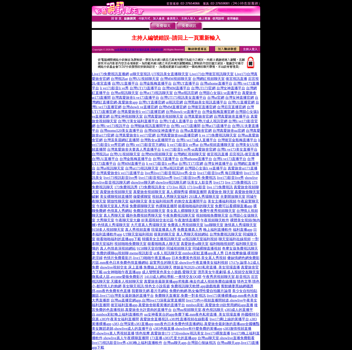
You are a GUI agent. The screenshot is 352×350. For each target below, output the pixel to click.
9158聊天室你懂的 (151, 248)
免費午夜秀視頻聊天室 (217, 211)
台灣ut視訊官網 (186, 93)
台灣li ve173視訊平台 (113, 126)
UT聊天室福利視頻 (138, 234)
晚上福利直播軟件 (217, 229)
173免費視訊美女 (152, 187)
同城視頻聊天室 (178, 248)
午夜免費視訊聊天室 (179, 215)
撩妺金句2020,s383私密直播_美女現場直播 (206, 267)
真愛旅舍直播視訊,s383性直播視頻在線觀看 (174, 319)
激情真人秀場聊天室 (240, 225)
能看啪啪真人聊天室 (163, 244)
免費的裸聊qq (107, 253)
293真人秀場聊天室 (204, 196)
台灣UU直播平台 (125, 83)
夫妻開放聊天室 (232, 196)
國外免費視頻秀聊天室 (144, 215)
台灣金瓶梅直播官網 (218, 112)
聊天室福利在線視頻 (234, 239)
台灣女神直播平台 (230, 88)
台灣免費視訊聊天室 (225, 234)
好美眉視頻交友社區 (157, 220)
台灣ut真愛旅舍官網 (195, 130)
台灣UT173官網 (203, 88)
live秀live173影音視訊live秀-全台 (170, 173)
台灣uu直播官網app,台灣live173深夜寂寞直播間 (148, 300)
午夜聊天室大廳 (127, 220)
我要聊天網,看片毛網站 (150, 291)
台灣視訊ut (119, 79)
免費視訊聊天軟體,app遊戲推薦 (195, 286)
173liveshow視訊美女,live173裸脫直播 (200, 333)
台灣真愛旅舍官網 (198, 116)
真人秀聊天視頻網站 (192, 234)
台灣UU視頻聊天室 (144, 79)
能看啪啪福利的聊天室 (196, 206)
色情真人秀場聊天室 (113, 225)
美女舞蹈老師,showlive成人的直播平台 (122, 328)
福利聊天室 (138, 201)
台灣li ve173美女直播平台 (237, 149)
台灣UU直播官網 (241, 102)
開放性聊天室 (118, 201)
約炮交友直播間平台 (190, 201)
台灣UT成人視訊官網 (210, 121)
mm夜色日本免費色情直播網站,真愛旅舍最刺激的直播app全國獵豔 (207, 324)
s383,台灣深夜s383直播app (133, 324)
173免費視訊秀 (126, 187)
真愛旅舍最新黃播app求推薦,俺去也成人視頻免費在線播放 (190, 281)
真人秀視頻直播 (137, 229)
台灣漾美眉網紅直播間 (121, 140)
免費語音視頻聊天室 (149, 211)
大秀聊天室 (105, 220)
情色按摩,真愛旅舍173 (152, 333)
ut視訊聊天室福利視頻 (199, 239)
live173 (218, 182)
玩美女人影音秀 (199, 182)
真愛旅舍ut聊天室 (195, 244)
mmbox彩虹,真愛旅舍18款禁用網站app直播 (219, 305)
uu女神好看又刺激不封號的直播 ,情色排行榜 (139, 49)
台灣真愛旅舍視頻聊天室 (163, 116)
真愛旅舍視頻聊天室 (116, 192)
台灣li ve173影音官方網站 (146, 145)
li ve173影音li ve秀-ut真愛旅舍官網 (189, 149)
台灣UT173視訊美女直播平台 (183, 97)
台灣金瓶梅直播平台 (155, 83)
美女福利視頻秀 (161, 201)
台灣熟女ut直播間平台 (157, 140)
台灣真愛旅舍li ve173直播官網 (141, 112)
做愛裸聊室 (142, 196)
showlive (251, 178)
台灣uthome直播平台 (216, 83)
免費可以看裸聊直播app (233, 206)
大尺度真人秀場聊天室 (149, 225)
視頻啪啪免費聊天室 (212, 215)
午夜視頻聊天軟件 (214, 220)
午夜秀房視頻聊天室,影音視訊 (226, 277)
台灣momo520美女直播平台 (121, 130)
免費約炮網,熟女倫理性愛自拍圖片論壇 (200, 291)
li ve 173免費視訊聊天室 (218, 135)
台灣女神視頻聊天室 (126, 116)
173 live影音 (196, 187)
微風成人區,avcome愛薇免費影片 (117, 277)
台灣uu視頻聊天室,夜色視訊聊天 (198, 310)
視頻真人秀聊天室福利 (170, 196)
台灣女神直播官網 (239, 97)
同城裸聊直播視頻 (206, 248)
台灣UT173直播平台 (145, 88)
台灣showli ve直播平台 (183, 112)
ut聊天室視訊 (140, 74)
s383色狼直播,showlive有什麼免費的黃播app (187, 328)
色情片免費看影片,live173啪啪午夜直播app (137, 258)
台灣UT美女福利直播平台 (138, 121)
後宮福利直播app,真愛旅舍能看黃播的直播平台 (148, 305)
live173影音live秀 (230, 178)
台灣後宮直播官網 (201, 107)
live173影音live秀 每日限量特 (220, 173)
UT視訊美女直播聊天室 (170, 74)
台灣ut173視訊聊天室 (156, 93)
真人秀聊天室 (114, 215)
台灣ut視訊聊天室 (125, 93)
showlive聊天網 (143, 182)
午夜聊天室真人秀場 (112, 206)
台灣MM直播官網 (173, 107)
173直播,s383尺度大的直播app (173, 338)
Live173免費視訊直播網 (110, 74)
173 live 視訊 (176, 187)
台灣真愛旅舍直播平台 (232, 116)
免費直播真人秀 (189, 229)
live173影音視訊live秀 (156, 178)
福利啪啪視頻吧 (222, 244)
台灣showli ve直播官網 (140, 107)
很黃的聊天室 (164, 234)
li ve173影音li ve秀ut (182, 145)
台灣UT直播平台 (186, 83)
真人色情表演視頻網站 (118, 248)
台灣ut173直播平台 (216, 126)
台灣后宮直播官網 (231, 107)
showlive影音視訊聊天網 (111, 182)
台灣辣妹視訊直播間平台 (150, 126)
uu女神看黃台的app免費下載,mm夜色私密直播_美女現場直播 (192, 314)
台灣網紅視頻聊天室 (208, 79)
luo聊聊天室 (213, 225)
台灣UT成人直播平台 (176, 121)
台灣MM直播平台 (176, 88)
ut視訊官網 (174, 102)
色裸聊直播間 (166, 206)
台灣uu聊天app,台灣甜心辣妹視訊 (189, 343)
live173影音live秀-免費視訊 (195, 178)
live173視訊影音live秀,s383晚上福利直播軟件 (127, 343)
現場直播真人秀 (163, 229)
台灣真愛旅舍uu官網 (229, 130)
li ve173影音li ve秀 (114, 88)
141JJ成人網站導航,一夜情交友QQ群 (173, 277)
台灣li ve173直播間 (185, 126)
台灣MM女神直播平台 (161, 130)
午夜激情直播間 (187, 220)
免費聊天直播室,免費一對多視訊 (180, 295)
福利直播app (242, 229)
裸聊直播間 (198, 192)
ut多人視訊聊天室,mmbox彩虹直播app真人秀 (189, 253)
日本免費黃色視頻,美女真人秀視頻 (199, 258)
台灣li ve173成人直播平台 (196, 140)
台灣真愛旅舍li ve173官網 (135, 135)
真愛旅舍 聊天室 (221, 192)
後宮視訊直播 (236, 79)
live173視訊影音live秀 (120, 178)
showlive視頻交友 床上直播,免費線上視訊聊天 (136, 267)
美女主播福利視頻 (222, 201)
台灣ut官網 (215, 97)
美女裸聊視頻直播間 (116, 196)
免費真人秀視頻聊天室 (185, 225)
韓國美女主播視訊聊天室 (161, 239)
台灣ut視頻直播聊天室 (217, 145)
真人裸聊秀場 (177, 192)
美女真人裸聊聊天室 (182, 211)
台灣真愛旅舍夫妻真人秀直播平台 (134, 149)
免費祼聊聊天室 (142, 206)
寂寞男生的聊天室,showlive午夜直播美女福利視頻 (189, 262)
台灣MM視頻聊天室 (175, 79)
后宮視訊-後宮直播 (244, 154)
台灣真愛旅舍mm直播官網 (177, 135)
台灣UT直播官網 (152, 102)
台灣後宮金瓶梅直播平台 (237, 140)
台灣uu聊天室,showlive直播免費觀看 (226, 338)
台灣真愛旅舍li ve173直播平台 (135, 97)
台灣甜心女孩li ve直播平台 (220, 93)
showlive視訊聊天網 (171, 182)
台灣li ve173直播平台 (229, 159)
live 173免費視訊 (238, 182)
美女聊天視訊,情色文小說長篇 (146, 286)
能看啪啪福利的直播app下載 (118, 239)
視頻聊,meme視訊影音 (135, 253)
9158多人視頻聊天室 (108, 229)
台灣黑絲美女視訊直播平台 (205, 102)
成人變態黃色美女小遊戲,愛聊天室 (169, 272)
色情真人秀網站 (119, 211)
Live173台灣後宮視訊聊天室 (211, 74)
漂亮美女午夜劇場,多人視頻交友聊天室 (229, 272)
